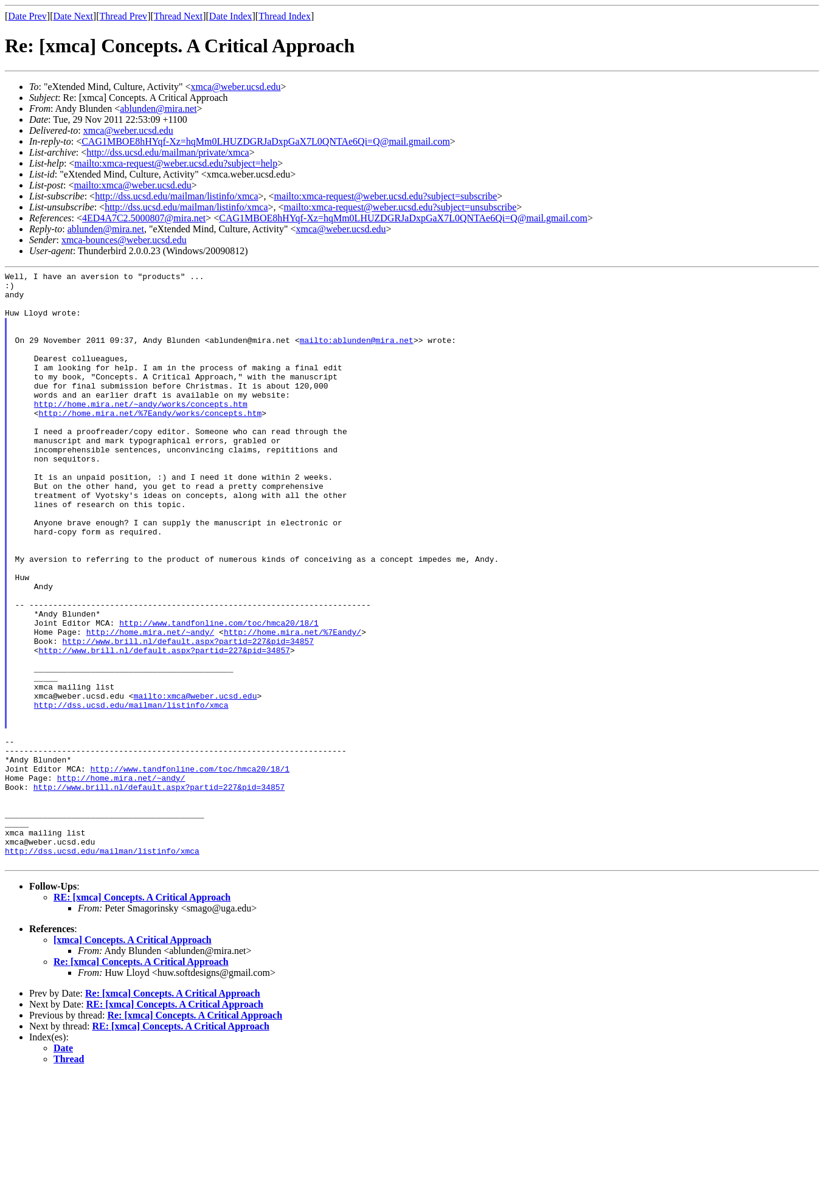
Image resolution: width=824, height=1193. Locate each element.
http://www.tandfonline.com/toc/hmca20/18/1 (219, 693)
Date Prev (27, 16)
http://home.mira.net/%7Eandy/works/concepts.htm (150, 442)
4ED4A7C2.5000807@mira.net (144, 218)
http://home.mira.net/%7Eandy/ (292, 704)
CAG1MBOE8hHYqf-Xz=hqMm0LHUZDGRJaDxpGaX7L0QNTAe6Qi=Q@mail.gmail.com (265, 141)
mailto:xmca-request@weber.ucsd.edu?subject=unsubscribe (400, 207)
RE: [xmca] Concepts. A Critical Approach (142, 1016)
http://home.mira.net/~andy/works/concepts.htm (141, 431)
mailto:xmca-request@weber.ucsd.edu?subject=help (175, 163)
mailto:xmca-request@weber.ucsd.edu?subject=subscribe (385, 196)
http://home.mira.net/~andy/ (150, 704)
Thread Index (284, 16)
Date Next (73, 16)
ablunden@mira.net (158, 108)
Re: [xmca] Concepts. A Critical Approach (141, 1080)
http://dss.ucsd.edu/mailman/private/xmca (167, 152)
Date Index (230, 16)
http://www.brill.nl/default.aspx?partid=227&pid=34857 (188, 715)
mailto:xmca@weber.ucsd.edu (132, 185)
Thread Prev (123, 16)
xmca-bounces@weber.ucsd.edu (124, 240)
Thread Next (178, 16)
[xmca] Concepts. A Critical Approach (133, 1058)
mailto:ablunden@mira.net (357, 354)
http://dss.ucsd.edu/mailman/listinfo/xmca (176, 196)
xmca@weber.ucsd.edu (236, 86)
